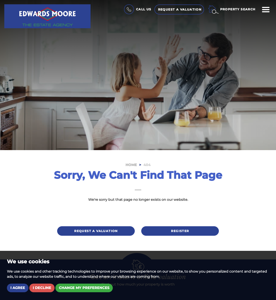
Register (180, 231)
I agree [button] (17, 288)
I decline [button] (42, 288)
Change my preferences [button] (84, 288)
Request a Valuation (180, 9)
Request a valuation (96, 231)
